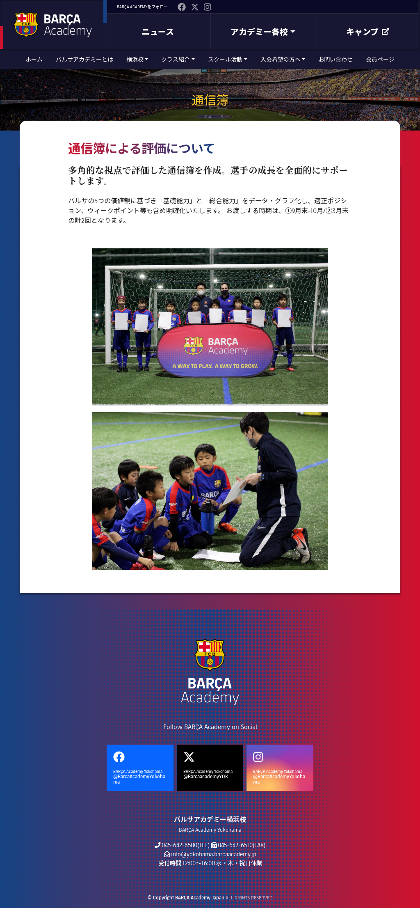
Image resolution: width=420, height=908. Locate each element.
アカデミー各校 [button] (259, 31)
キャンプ (367, 31)
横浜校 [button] (135, 59)
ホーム (34, 59)
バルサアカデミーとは (84, 59)
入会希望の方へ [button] (280, 59)
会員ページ (380, 59)
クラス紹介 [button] (175, 59)
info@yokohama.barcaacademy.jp (213, 854)
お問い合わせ (335, 59)
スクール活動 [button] (225, 59)
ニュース (158, 31)
